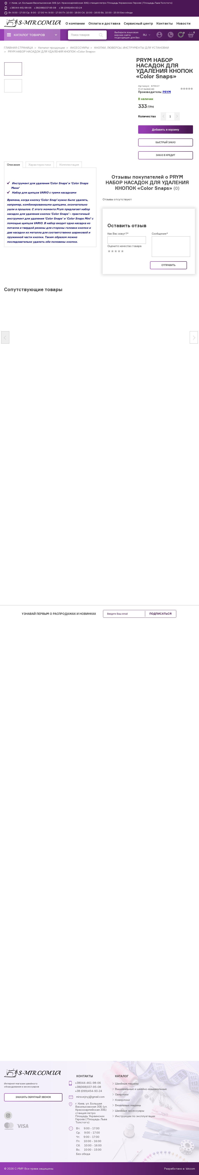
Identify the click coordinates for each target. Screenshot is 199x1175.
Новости (183, 23)
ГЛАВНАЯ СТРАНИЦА (18, 47)
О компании (75, 23)
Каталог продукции (51, 47)
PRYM (167, 92)
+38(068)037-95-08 (45, 7)
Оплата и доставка (104, 23)
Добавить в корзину (165, 129)
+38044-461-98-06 (20, 7)
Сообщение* (160, 233)
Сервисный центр (138, 23)
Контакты (164, 23)
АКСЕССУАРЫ (79, 47)
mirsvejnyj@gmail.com (90, 1096)
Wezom (190, 1168)
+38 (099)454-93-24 (70, 7)
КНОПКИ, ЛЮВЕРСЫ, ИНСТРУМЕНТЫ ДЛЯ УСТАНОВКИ (131, 47)
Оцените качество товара (124, 246)
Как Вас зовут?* (117, 233)
